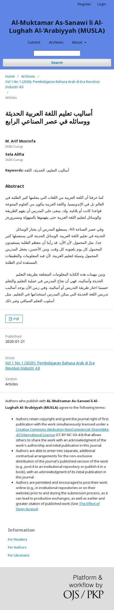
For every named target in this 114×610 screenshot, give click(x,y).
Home (10, 76)
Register (84, 4)
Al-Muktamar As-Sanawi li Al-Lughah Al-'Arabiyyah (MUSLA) (57, 26)
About (78, 42)
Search (57, 63)
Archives (56, 42)
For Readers (17, 539)
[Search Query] (57, 53)
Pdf (16, 318)
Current (34, 42)
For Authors (17, 547)
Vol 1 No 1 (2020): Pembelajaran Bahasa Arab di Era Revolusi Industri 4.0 (52, 84)
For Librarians (18, 555)
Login (101, 4)
